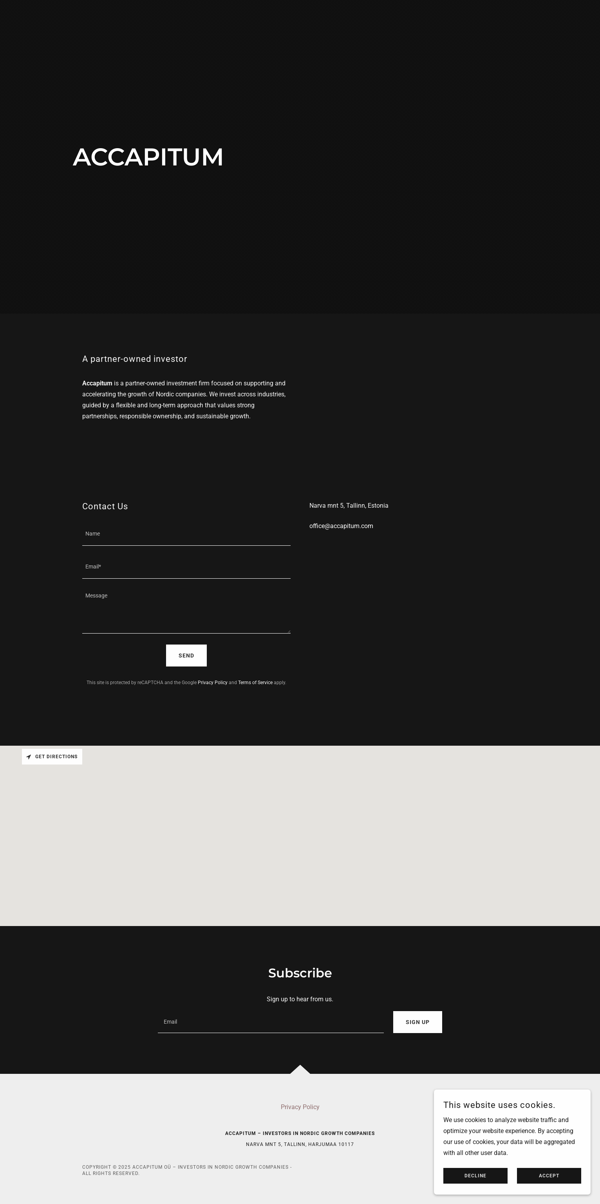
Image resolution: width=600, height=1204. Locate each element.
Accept (549, 1176)
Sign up (418, 1022)
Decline (475, 1176)
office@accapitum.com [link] (341, 526)
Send (186, 655)
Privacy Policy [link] (213, 682)
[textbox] (186, 534)
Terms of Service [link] (255, 682)
